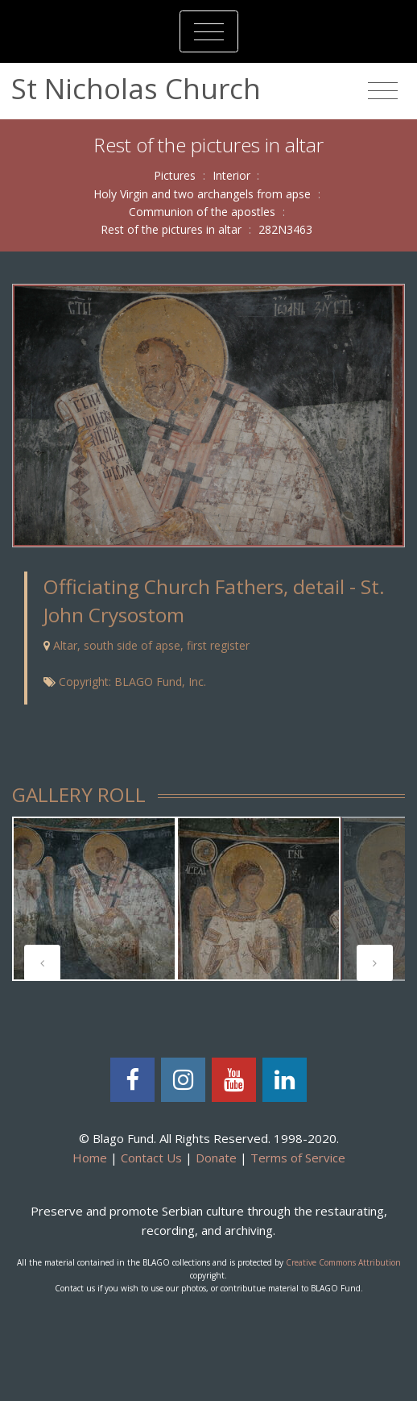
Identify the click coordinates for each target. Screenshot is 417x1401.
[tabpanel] (94, 899)
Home (89, 1157)
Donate (216, 1157)
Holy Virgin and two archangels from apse (202, 194)
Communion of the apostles (202, 211)
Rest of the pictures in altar (171, 229)
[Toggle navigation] (209, 31)
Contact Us (151, 1157)
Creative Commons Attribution (343, 1262)
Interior (231, 175)
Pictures (175, 175)
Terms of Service (297, 1157)
